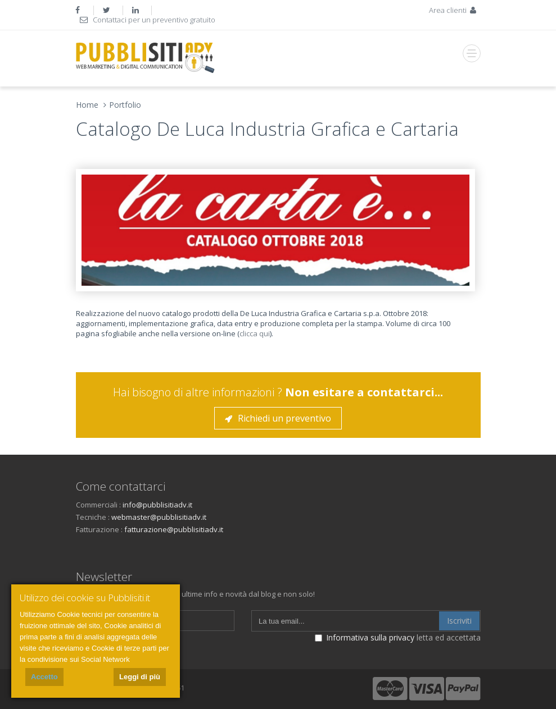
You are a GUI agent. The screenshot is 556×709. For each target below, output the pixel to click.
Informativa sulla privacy (370, 637)
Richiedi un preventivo (278, 418)
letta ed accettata (398, 637)
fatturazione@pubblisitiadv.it (173, 529)
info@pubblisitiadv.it (157, 505)
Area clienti (453, 10)
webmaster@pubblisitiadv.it (158, 517)
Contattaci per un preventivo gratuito (147, 20)
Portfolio (125, 104)
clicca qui (254, 333)
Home (87, 104)
